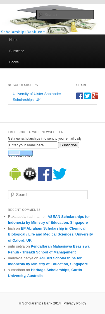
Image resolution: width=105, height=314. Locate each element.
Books (13, 62)
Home (13, 40)
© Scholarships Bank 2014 (40, 303)
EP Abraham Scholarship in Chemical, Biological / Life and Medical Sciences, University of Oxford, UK (50, 234)
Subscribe (16, 51)
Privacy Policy (74, 303)
